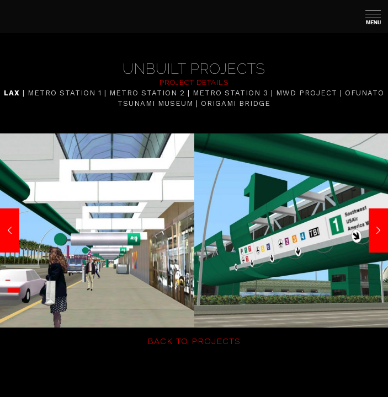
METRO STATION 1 (65, 93)
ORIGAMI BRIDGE (235, 103)
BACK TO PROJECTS (194, 341)
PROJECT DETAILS (194, 82)
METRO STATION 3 (230, 93)
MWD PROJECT (306, 93)
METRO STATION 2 (147, 93)
